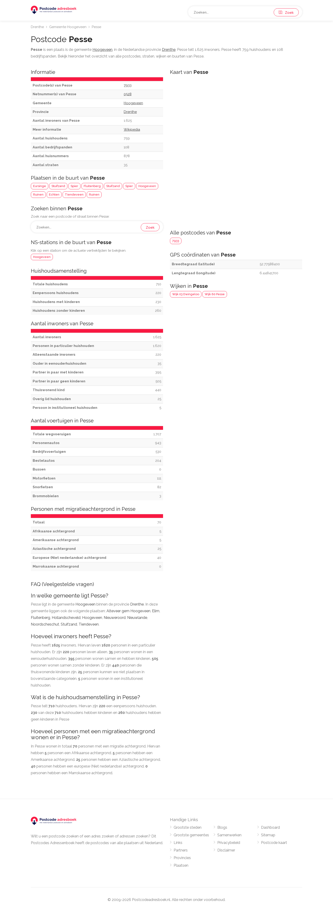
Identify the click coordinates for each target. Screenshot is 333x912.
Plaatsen (181, 865)
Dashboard (270, 827)
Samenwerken (229, 835)
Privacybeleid (228, 842)
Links (178, 842)
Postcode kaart (274, 842)
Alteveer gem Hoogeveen (128, 611)
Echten (54, 194)
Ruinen (38, 194)
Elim (155, 611)
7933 (175, 240)
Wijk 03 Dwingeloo (185, 294)
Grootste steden (187, 827)
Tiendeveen (74, 194)
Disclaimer (226, 850)
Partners (181, 850)
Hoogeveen (147, 186)
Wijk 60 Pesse (215, 294)
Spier (74, 186)
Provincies (182, 858)
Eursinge (39, 186)
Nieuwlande (137, 617)
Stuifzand (58, 186)
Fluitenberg (92, 186)
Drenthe (37, 27)
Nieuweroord (115, 617)
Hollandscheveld (66, 617)
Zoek (286, 13)
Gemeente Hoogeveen (67, 27)
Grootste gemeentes (191, 835)
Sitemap (268, 835)
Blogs (222, 827)
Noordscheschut (45, 624)
